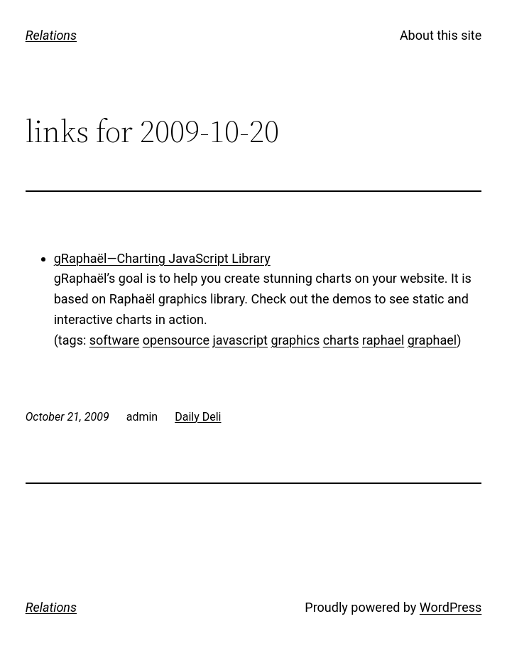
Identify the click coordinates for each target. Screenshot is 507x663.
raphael (383, 340)
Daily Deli (198, 417)
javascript (240, 340)
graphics (295, 340)
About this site (440, 35)
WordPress (450, 607)
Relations (51, 35)
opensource (176, 340)
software (114, 340)
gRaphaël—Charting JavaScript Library (162, 258)
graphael (432, 340)
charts (341, 340)
